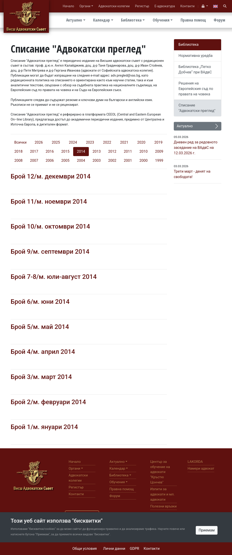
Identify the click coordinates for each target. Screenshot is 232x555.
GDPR (134, 548)
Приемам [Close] (207, 530)
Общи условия (84, 548)
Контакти (152, 548)
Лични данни (114, 548)
